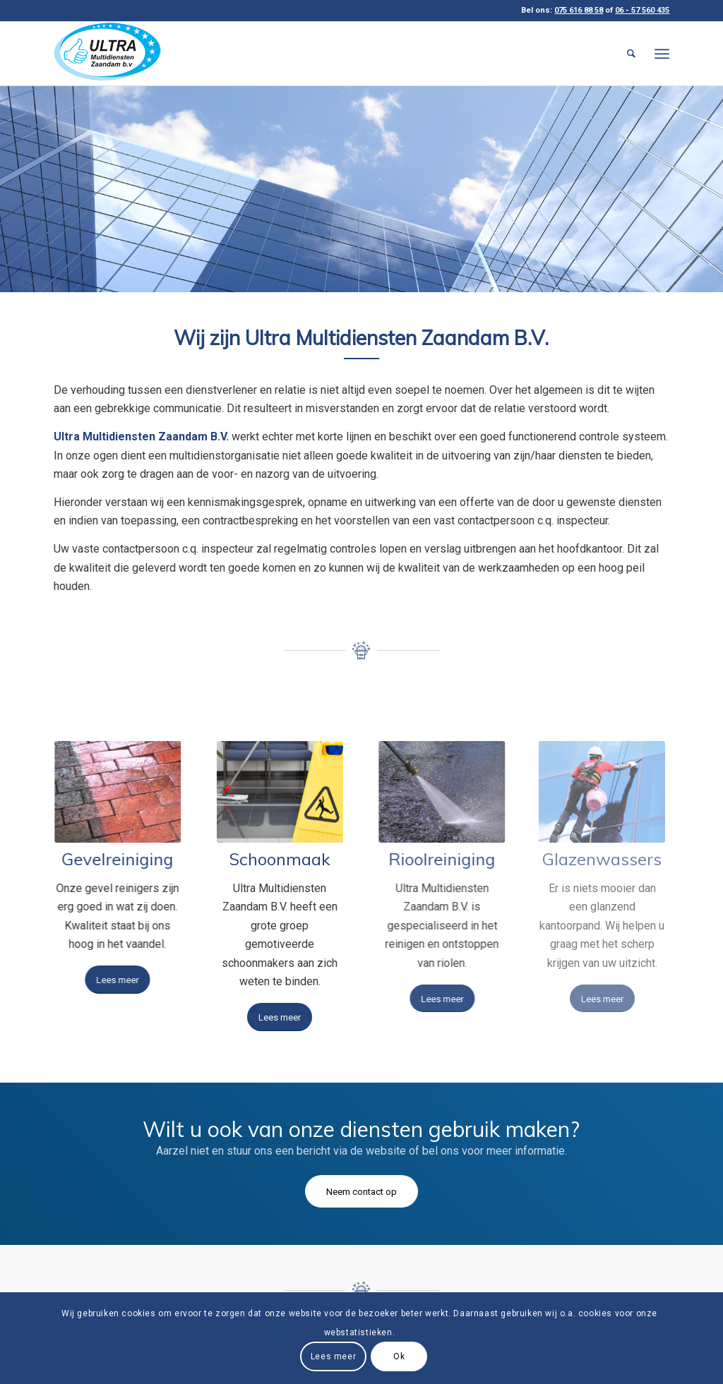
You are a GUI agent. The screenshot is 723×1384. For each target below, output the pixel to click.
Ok (399, 1356)
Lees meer (333, 1356)
